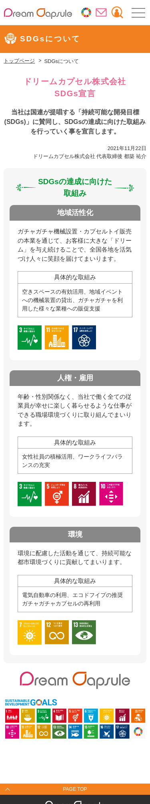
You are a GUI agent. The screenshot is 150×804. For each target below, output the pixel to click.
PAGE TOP (75, 789)
